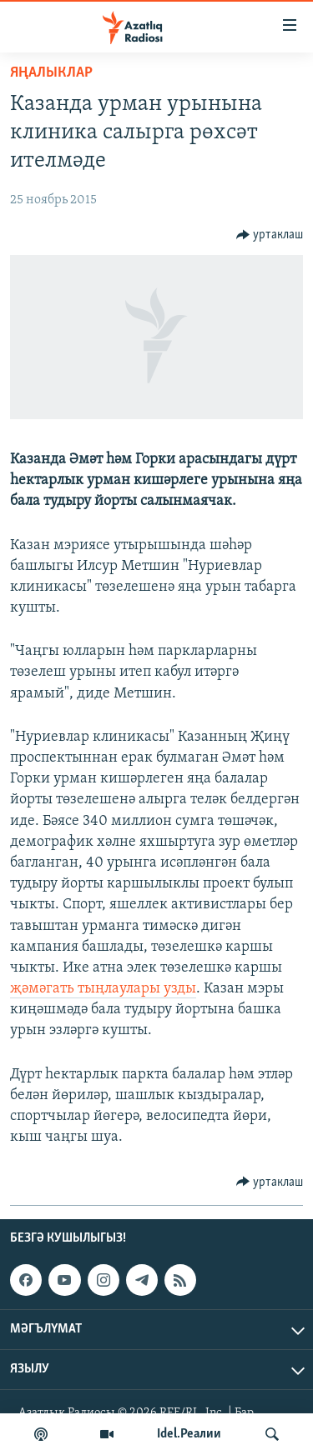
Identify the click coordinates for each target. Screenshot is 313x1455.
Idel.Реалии (189, 1434)
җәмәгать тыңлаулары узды (103, 989)
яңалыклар (51, 73)
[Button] (270, 235)
